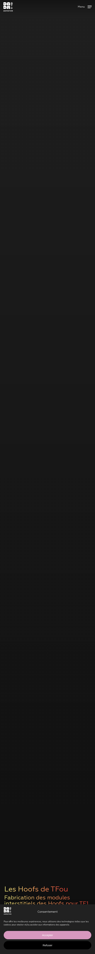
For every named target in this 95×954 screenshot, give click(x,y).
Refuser (47, 945)
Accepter (47, 935)
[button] (85, 6)
